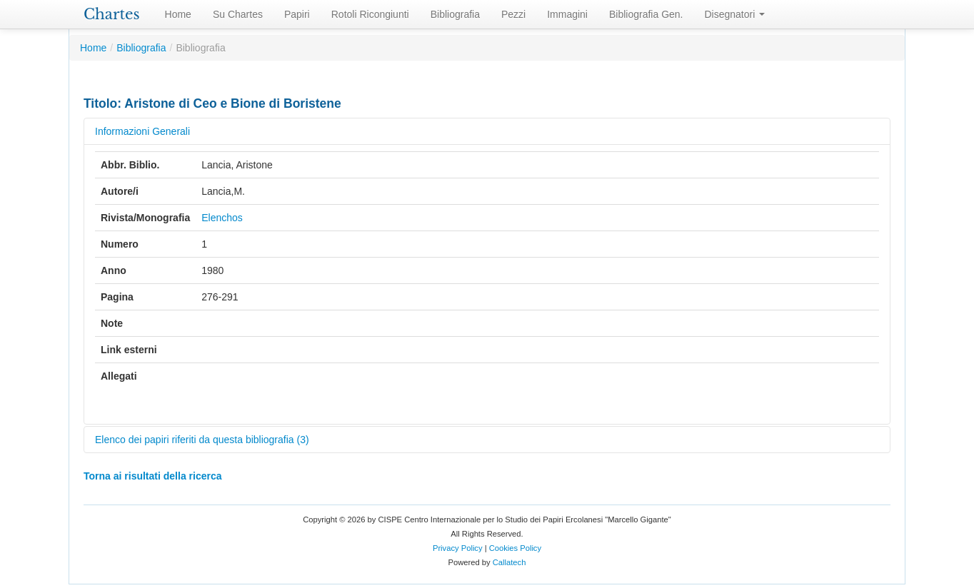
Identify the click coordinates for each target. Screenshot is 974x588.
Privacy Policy (458, 548)
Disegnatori (735, 14)
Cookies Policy (515, 548)
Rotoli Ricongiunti (370, 14)
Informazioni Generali (142, 131)
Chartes (112, 14)
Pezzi (513, 14)
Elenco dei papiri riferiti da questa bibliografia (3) (202, 439)
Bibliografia (455, 14)
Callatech (509, 562)
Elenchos (222, 217)
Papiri (297, 14)
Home (178, 14)
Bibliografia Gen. (646, 14)
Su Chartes (238, 14)
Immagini (567, 14)
